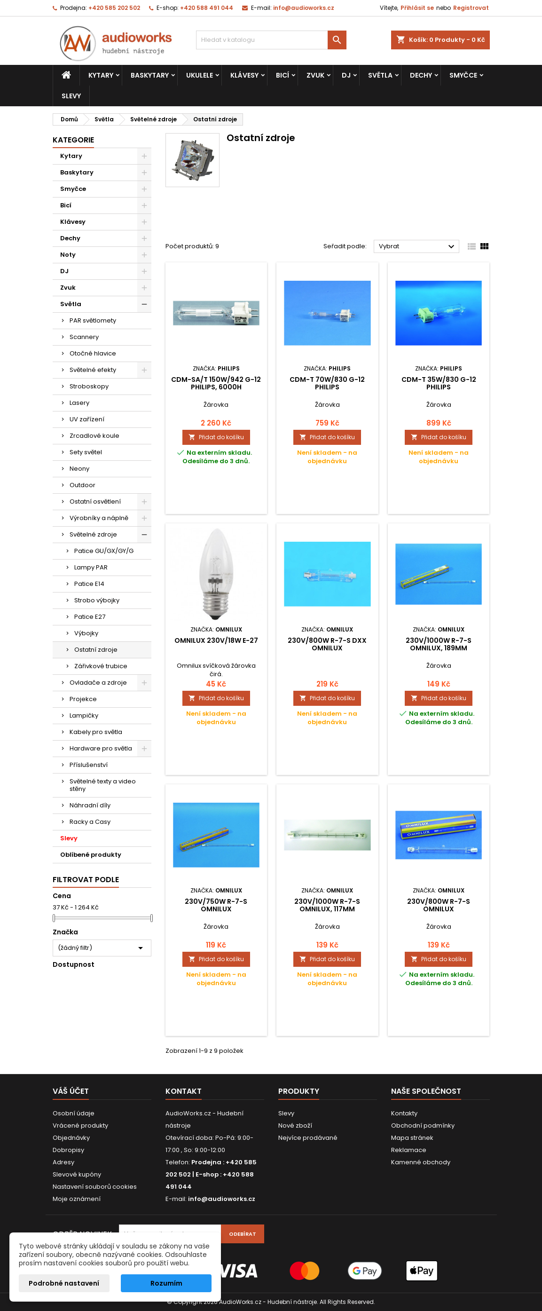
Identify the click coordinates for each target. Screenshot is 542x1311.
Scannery (84, 336)
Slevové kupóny (77, 1174)
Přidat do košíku (216, 437)
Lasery (79, 402)
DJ (346, 75)
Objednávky (71, 1137)
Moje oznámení (77, 1198)
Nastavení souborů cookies (95, 1186)
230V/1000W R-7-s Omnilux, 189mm (438, 644)
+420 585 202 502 (114, 8)
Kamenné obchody (420, 1162)
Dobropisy (68, 1149)
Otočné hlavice (93, 353)
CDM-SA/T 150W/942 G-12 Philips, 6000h (216, 383)
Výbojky (86, 633)
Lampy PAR (91, 567)
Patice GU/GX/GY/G (104, 550)
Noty (68, 254)
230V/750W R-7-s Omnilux (216, 905)
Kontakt (183, 1091)
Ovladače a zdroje (98, 682)
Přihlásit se (417, 8)
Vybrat (418, 247)
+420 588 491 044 (206, 8)
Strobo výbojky (96, 600)
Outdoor (82, 485)
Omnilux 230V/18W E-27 (216, 640)
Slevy (71, 96)
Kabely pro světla (96, 731)
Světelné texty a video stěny (103, 785)
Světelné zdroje (93, 534)
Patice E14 (89, 583)
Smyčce (463, 75)
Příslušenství (89, 764)
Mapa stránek (412, 1137)
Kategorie (73, 139)
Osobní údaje (73, 1113)
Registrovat (471, 8)
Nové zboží (295, 1125)
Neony (79, 468)
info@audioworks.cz (303, 8)
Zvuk (315, 75)
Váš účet (71, 1091)
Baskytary (150, 75)
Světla (380, 75)
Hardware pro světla (101, 748)
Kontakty (404, 1113)
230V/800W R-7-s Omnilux (438, 905)
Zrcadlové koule (94, 435)
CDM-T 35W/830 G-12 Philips (438, 383)
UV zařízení (87, 419)
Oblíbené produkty (90, 854)
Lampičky (84, 715)
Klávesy (244, 75)
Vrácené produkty (80, 1125)
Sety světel (86, 452)
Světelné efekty (93, 369)
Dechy (421, 75)
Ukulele (199, 75)
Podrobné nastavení (64, 1283)
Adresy (63, 1162)
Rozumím (166, 1283)
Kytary (100, 75)
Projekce (83, 699)
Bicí (282, 75)
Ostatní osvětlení (95, 501)
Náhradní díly (90, 805)
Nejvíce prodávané (308, 1137)
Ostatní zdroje (96, 649)
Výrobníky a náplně (99, 517)
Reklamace (408, 1149)
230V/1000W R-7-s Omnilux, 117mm (327, 905)
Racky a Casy (90, 821)
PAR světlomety (93, 320)
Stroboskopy (89, 386)
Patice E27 (89, 616)
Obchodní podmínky (423, 1125)
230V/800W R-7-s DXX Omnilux (327, 644)
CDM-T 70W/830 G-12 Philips (327, 383)
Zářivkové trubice (100, 666)
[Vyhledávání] (271, 40)
